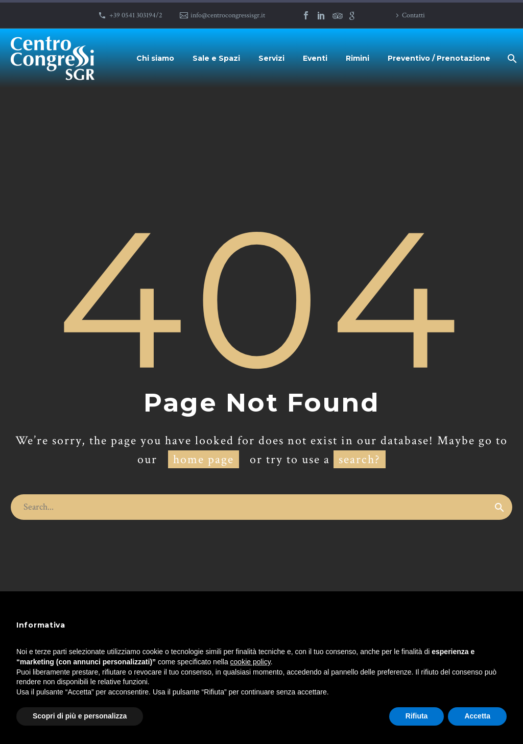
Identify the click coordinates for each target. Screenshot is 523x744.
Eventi (315, 58)
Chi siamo (155, 58)
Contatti (413, 15)
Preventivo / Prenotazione (439, 58)
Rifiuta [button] (417, 716)
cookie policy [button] (250, 662)
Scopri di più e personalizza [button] (80, 716)
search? (360, 459)
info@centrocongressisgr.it (228, 15)
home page (203, 459)
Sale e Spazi (216, 58)
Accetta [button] (477, 716)
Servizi (271, 58)
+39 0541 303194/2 (135, 15)
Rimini (357, 58)
